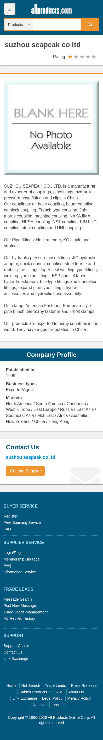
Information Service (20, 572)
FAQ (7, 529)
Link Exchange (16, 658)
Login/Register (16, 553)
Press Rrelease (83, 685)
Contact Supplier (25, 471)
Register (11, 516)
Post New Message (20, 605)
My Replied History (19, 618)
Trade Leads (55, 685)
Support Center (16, 646)
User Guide (61, 705)
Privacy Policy (79, 698)
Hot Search (30, 685)
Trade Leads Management (26, 612)
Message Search (18, 599)
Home (11, 685)
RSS (60, 692)
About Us (76, 692)
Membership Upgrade (22, 559)
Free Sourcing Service (22, 522)
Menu (9, 9)
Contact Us (13, 652)
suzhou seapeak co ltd (43, 45)
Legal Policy (52, 698)
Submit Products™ (35, 692)
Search (90, 24)
